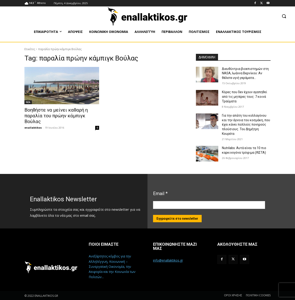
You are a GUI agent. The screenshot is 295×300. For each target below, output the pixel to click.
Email (160, 193)
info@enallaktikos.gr (168, 260)
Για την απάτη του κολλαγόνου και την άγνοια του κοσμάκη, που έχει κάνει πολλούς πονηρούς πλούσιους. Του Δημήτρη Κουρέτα (246, 124)
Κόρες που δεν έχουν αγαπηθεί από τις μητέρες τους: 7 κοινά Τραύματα (244, 96)
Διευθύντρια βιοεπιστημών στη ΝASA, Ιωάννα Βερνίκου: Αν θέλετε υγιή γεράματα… (245, 73)
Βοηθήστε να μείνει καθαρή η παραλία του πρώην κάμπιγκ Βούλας (56, 115)
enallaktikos (33, 127)
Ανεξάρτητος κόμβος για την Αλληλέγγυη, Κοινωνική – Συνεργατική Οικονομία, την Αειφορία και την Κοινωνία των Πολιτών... (112, 266)
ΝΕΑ (28, 102)
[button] (283, 16)
